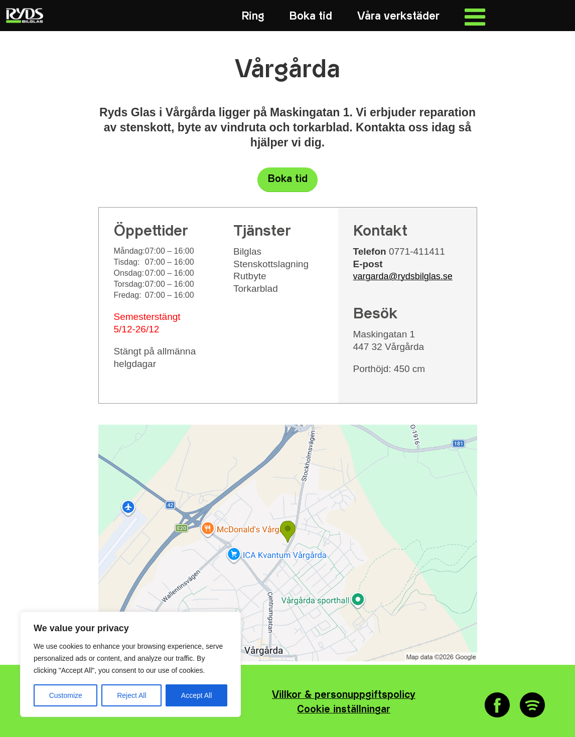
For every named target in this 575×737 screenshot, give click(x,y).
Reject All (131, 695)
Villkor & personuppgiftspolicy (343, 695)
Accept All (196, 695)
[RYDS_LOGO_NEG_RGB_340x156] (23, 15)
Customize (65, 695)
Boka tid (288, 179)
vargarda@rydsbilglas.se (403, 276)
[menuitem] (253, 16)
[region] (130, 664)
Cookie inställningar (343, 709)
